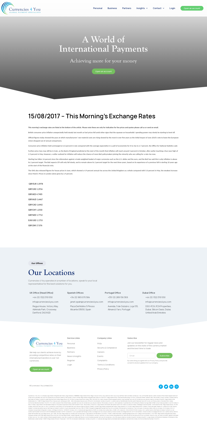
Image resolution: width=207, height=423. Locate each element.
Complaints (102, 360)
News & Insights (74, 356)
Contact (158, 8)
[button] (37, 263)
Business (112, 8)
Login (172, 8)
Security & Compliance (107, 347)
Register (71, 360)
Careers (100, 352)
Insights (142, 8)
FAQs (99, 343)
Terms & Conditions (106, 364)
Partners (126, 8)
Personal (97, 8)
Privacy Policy (103, 369)
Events (100, 356)
